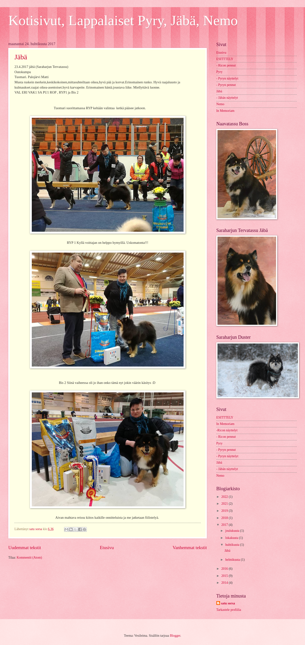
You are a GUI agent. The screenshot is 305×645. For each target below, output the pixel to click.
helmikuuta (233, 559)
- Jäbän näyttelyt (227, 97)
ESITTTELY (224, 59)
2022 (225, 497)
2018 (225, 518)
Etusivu (107, 547)
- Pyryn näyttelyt (227, 78)
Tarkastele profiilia (228, 610)
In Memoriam (225, 111)
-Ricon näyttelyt (226, 430)
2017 (225, 525)
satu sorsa (228, 603)
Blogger (175, 635)
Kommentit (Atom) (29, 557)
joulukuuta (232, 530)
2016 (225, 568)
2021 (225, 503)
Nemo (220, 104)
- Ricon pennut (226, 65)
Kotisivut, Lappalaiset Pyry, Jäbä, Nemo (123, 20)
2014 (225, 582)
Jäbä (20, 57)
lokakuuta (232, 538)
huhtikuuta (232, 544)
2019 (225, 511)
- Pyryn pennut (226, 85)
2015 (225, 576)
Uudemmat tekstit (24, 547)
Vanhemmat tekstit (190, 547)
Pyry (219, 72)
